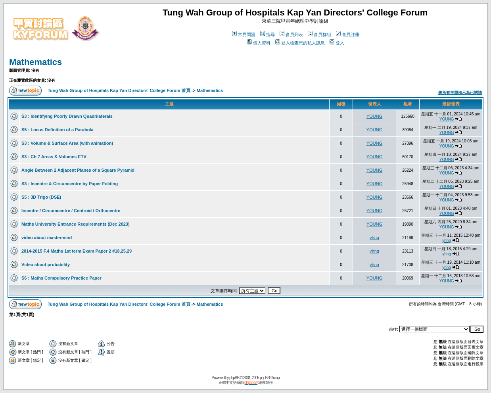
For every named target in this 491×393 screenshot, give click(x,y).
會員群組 (319, 34)
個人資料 (258, 42)
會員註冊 (347, 34)
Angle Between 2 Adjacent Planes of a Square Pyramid (77, 170)
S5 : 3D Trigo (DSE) (41, 197)
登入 (337, 42)
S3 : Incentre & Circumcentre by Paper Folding (69, 183)
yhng (374, 237)
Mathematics (35, 62)
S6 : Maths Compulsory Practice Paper (61, 278)
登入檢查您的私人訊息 (300, 42)
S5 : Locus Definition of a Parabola (57, 129)
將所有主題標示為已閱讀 (460, 92)
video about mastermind (46, 237)
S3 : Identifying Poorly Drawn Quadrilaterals (67, 116)
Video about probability (45, 264)
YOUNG (374, 116)
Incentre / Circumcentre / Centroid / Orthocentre (70, 210)
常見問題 (243, 34)
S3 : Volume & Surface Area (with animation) (67, 143)
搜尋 (267, 34)
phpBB (234, 378)
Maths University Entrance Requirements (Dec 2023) (75, 224)
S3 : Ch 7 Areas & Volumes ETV (53, 156)
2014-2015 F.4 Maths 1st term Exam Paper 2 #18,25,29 (76, 251)
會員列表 (291, 34)
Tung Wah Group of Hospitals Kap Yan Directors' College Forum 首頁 (119, 90)
